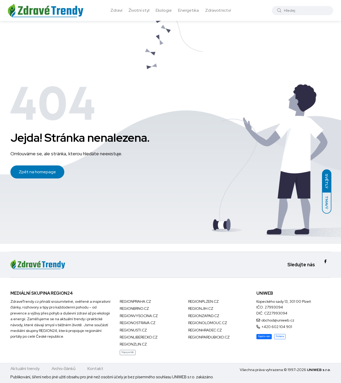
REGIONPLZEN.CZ (203, 301)
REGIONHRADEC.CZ (205, 330)
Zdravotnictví (218, 10)
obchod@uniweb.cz (277, 320)
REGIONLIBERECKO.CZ (138, 337)
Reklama (280, 336)
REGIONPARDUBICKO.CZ (209, 337)
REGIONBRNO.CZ (134, 308)
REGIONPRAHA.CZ (135, 301)
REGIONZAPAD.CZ (203, 315)
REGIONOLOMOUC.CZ (207, 322)
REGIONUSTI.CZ (133, 330)
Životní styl (139, 10)
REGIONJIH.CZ (200, 308)
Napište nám (264, 336)
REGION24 (48, 330)
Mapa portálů (127, 352)
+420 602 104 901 (276, 326)
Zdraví (116, 10)
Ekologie (164, 10)
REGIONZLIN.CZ (133, 344)
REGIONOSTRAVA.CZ (137, 322)
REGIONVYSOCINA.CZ (139, 315)
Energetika (188, 10)
